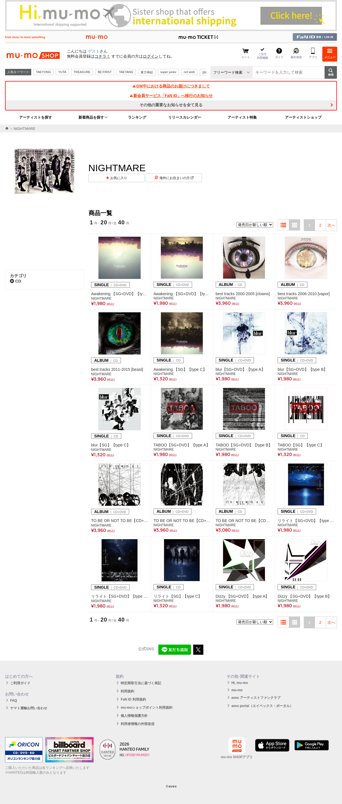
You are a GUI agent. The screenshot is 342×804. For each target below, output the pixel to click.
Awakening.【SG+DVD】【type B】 (182, 294)
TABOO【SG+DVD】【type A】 (182, 445)
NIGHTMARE (101, 299)
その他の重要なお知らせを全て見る (171, 105)
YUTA (62, 72)
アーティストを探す (35, 117)
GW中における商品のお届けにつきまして (171, 86)
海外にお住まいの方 (176, 178)
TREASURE (82, 72)
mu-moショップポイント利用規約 (146, 708)
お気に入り (118, 178)
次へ (331, 225)
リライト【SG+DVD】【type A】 (306, 520)
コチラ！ (102, 56)
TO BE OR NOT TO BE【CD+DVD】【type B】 (182, 520)
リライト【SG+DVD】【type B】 (119, 596)
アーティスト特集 (242, 117)
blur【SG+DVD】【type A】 (240, 369)
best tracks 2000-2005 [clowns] (243, 294)
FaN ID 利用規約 (133, 699)
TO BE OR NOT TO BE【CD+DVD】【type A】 (119, 520)
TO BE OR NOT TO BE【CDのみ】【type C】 (244, 520)
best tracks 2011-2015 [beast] (117, 369)
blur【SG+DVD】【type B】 (302, 369)
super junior (168, 72)
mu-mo (237, 690)
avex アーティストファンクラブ (255, 698)
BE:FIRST (105, 72)
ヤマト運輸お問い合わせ (28, 708)
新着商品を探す (91, 117)
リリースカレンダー (184, 117)
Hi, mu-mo (239, 683)
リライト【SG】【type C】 (178, 596)
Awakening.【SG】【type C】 (180, 369)
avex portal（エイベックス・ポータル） (262, 706)
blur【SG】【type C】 (110, 445)
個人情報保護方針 (134, 716)
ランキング (137, 117)
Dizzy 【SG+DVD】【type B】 (305, 596)
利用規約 (127, 691)
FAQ (13, 701)
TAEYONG (43, 72)
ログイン (151, 56)
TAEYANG (126, 72)
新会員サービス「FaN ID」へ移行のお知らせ (171, 95)
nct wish (189, 72)
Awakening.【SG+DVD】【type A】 (119, 294)
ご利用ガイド (20, 683)
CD (15, 281)
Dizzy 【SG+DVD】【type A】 (242, 596)
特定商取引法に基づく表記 (141, 683)
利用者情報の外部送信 (137, 724)
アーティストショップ (303, 117)
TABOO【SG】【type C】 (301, 445)
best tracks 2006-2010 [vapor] (304, 294)
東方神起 (147, 72)
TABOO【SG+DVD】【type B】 (244, 445)
